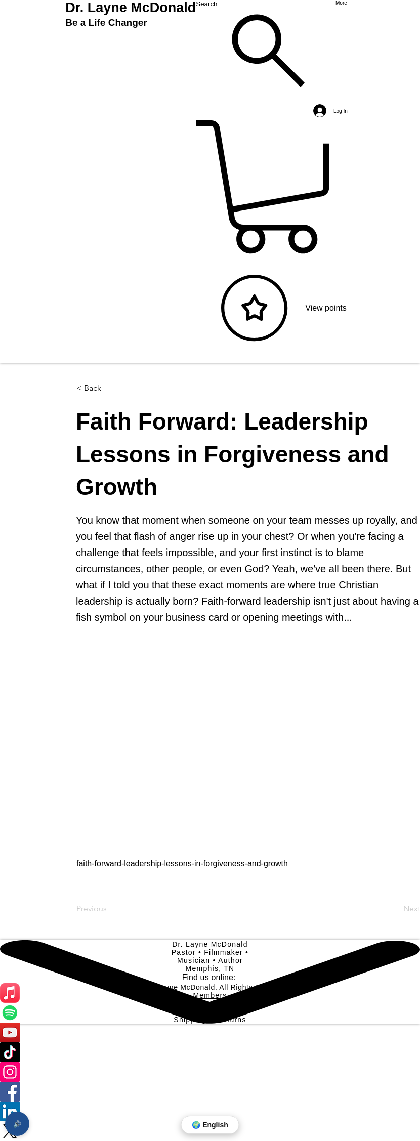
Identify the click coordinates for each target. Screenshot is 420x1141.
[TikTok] (210, 1052)
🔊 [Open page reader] (17, 1124)
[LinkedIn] (210, 1111)
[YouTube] (210, 1032)
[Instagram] (210, 1072)
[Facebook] (210, 1092)
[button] (109, 388)
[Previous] (109, 909)
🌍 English (210, 1125)
